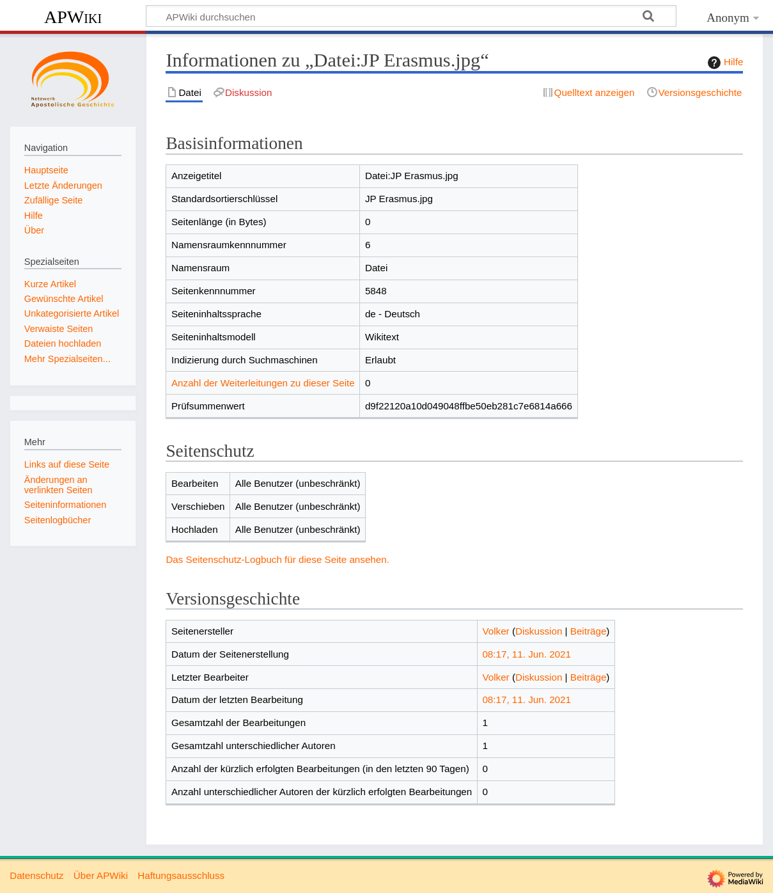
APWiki (73, 17)
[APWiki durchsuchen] (411, 16)
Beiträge (588, 631)
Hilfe (724, 62)
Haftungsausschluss (180, 875)
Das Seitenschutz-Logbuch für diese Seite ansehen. (277, 559)
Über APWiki (101, 875)
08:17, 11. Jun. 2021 (526, 654)
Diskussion (538, 631)
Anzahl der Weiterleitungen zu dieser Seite (263, 382)
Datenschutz (36, 875)
